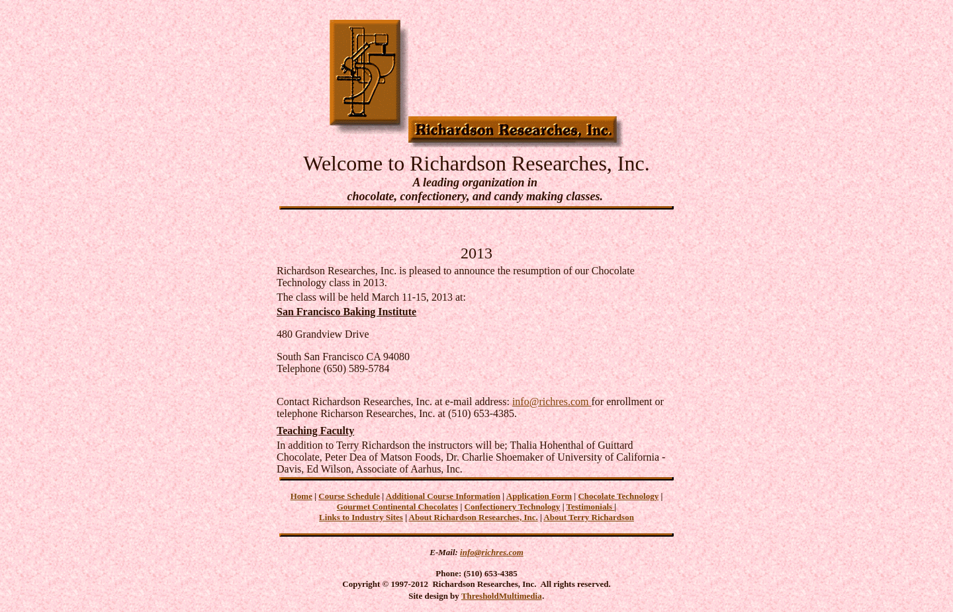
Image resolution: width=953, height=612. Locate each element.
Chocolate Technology (618, 496)
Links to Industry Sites (361, 517)
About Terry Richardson (588, 517)
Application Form (539, 496)
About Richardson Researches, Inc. (473, 517)
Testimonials (591, 507)
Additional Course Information (443, 496)
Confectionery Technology (513, 507)
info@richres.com (552, 401)
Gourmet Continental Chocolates (397, 507)
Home (301, 496)
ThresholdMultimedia (501, 596)
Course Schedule (349, 496)
